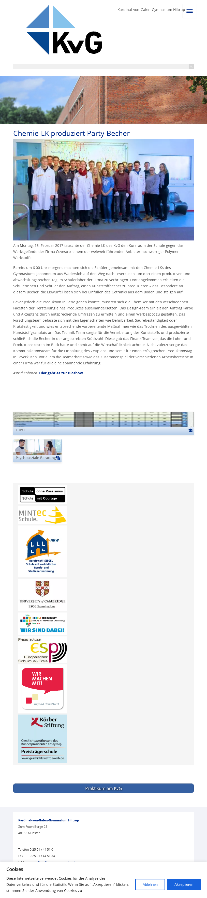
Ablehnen (150, 884)
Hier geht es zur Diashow (60, 372)
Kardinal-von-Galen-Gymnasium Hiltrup (151, 9)
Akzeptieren (183, 884)
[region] (103, 880)
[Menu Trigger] (190, 11)
